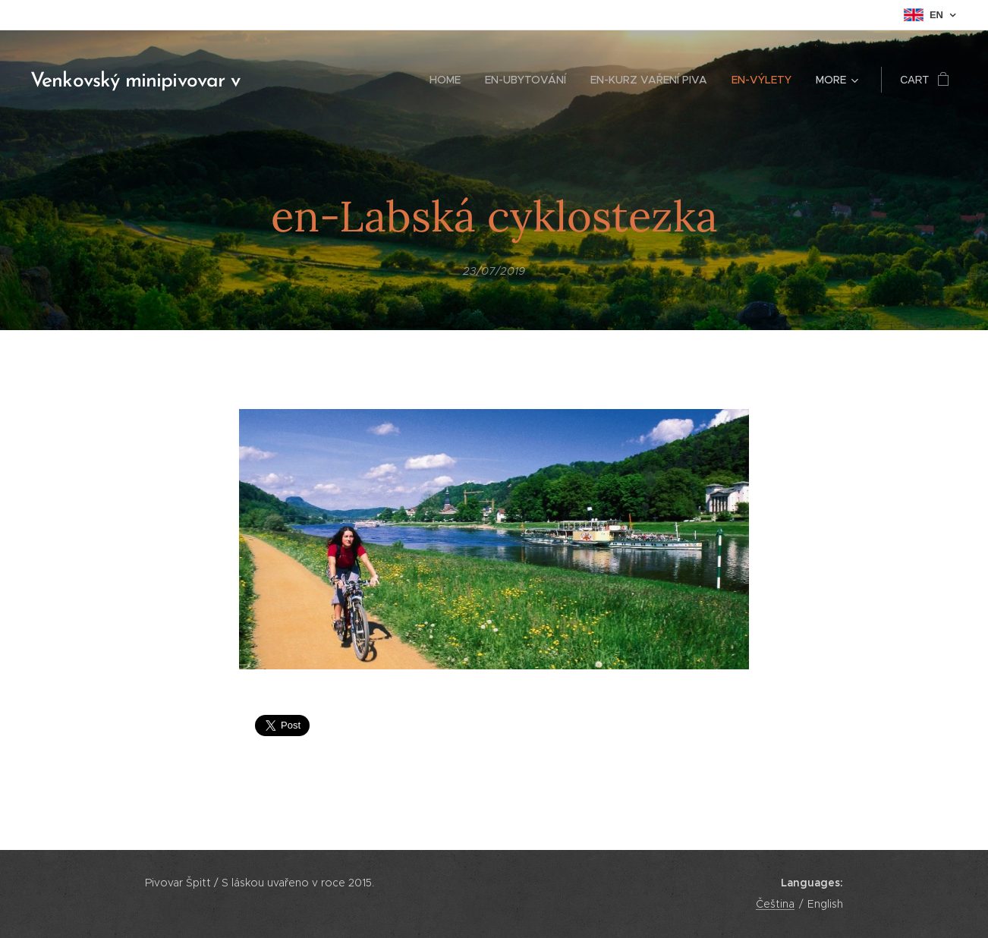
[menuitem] (449, 80)
